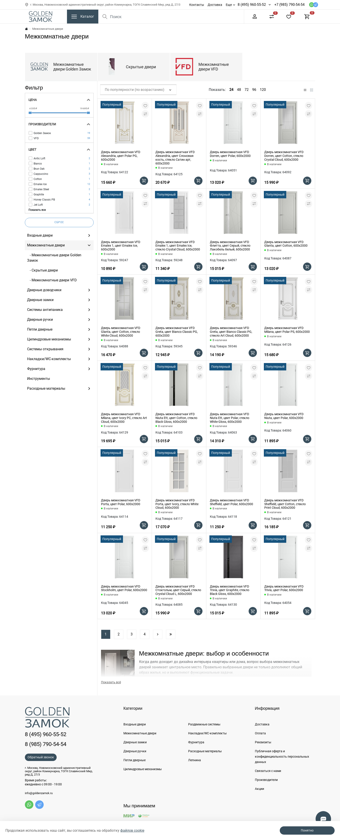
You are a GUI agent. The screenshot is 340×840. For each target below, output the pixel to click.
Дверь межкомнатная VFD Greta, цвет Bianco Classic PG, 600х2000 (176, 331)
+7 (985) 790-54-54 (289, 4)
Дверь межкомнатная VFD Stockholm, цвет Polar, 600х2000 (124, 588)
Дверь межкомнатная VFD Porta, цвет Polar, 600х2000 (120, 502)
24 (231, 90)
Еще (229, 4)
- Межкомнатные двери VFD (52, 280)
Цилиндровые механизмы (142, 769)
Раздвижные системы (204, 724)
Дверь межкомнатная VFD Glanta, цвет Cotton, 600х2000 (286, 244)
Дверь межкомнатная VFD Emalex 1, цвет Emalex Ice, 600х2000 (120, 245)
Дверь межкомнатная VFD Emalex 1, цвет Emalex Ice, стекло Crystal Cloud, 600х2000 (177, 245)
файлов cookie (132, 830)
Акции (259, 789)
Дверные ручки (134, 751)
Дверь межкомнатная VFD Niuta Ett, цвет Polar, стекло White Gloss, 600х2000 (229, 417)
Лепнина (194, 760)
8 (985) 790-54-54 (45, 744)
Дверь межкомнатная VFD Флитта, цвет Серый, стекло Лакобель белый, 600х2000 (230, 245)
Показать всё (111, 682)
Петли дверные (134, 760)
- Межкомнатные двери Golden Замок (54, 258)
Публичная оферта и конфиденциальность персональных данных (282, 756)
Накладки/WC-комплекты (207, 733)
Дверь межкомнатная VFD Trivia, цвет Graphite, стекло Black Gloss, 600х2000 (229, 590)
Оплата (260, 733)
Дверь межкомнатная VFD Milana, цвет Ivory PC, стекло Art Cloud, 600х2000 (124, 417)
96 (254, 90)
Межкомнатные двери (139, 733)
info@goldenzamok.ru (39, 793)
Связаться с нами (268, 771)
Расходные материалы (205, 751)
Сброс (59, 222)
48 (239, 90)
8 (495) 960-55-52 (252, 4)
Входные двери (134, 724)
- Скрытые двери (42, 270)
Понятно (307, 830)
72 (247, 90)
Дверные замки (135, 742)
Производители (266, 780)
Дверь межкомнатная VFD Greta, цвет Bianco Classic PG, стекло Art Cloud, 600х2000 (231, 331)
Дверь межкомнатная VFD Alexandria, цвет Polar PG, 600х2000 (120, 155)
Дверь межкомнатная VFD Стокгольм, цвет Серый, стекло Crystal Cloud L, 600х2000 (178, 590)
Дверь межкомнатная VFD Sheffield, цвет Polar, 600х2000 (231, 502)
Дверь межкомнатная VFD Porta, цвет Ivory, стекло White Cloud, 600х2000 (176, 504)
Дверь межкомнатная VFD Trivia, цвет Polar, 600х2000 (283, 588)
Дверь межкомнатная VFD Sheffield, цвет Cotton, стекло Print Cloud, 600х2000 (285, 504)
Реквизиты (263, 742)
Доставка (215, 4)
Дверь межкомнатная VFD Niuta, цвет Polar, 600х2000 (283, 416)
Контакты (196, 4)
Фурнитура (196, 742)
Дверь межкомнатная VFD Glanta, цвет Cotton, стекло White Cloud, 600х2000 (120, 331)
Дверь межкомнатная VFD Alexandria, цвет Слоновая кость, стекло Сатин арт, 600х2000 (175, 157)
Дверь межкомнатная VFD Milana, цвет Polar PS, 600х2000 (287, 329)
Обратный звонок (41, 757)
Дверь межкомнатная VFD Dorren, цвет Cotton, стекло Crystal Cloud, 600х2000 (283, 155)
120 (263, 90)
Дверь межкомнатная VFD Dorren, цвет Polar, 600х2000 (230, 154)
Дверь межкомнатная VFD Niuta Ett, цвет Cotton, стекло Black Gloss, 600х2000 (176, 417)
